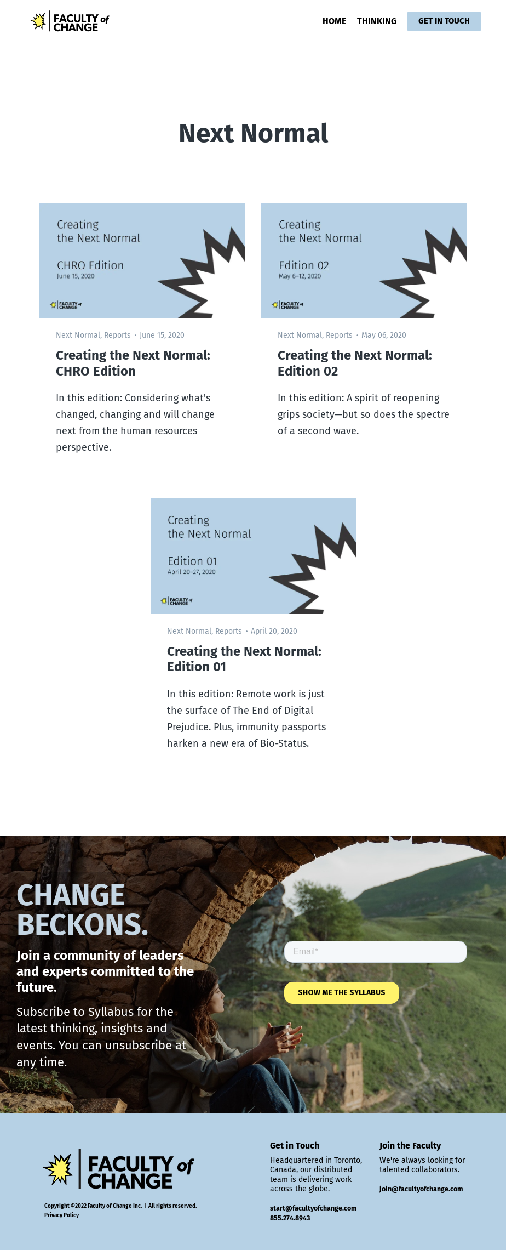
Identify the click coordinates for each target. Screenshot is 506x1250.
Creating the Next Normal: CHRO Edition (133, 363)
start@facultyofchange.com (313, 1208)
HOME (334, 21)
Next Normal (78, 335)
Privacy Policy (61, 1215)
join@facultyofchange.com (421, 1189)
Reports (117, 335)
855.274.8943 (290, 1218)
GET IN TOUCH (444, 21)
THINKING (376, 21)
